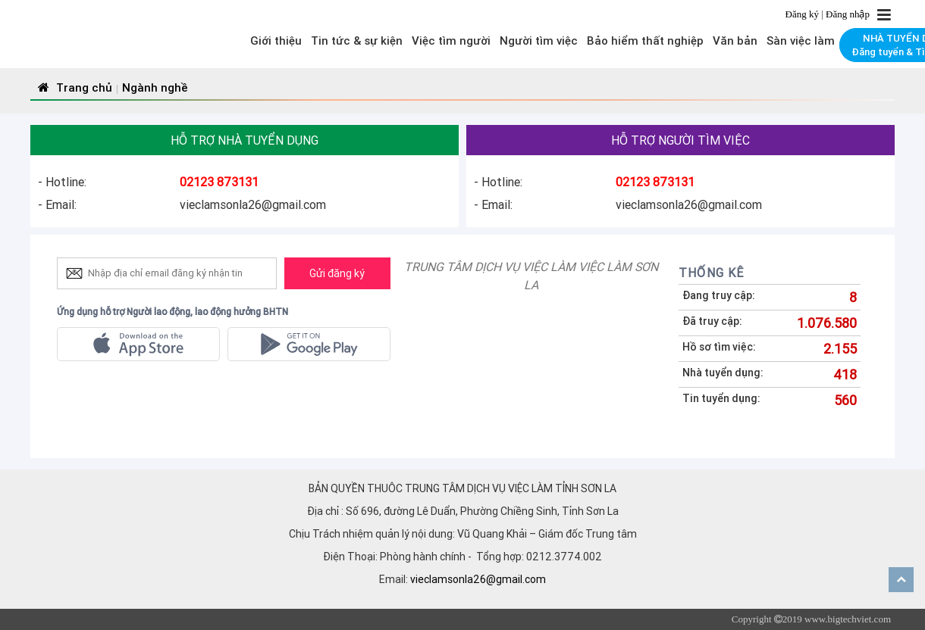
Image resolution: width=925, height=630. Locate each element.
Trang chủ (73, 87)
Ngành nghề (155, 87)
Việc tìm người (451, 40)
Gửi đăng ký (337, 273)
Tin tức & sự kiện (357, 40)
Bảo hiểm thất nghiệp (645, 40)
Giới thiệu (276, 40)
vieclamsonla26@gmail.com (478, 579)
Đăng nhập (848, 14)
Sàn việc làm (801, 40)
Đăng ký (803, 14)
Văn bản (735, 40)
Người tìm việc (539, 40)
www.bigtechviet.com (847, 619)
